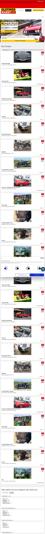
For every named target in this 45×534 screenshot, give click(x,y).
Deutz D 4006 (4, 205)
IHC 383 (3, 240)
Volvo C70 (4, 116)
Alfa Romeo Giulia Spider (7, 98)
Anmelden (40, 1)
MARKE (12, 492)
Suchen (28, 10)
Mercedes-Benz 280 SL (6, 134)
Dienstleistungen (13, 49)
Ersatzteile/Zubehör (22, 49)
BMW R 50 (4, 151)
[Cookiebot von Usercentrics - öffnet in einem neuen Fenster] (38, 258)
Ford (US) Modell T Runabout (7, 169)
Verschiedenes (30, 49)
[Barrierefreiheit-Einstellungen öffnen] (43, 269)
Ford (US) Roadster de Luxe (7, 222)
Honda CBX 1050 (5, 81)
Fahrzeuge (5, 496)
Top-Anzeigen (6, 46)
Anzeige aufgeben (38, 10)
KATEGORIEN (5, 492)
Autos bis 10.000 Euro (39, 49)
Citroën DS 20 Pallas (6, 63)
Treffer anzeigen (9, 31)
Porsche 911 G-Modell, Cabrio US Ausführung (11, 187)
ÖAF (3, 479)
